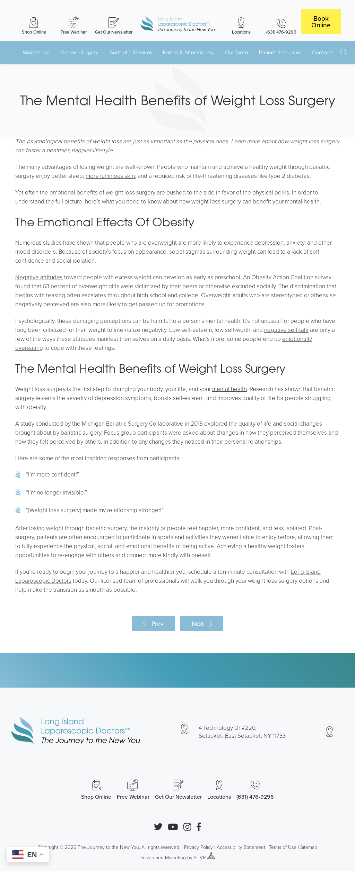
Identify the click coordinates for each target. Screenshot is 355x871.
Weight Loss (36, 52)
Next (198, 623)
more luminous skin (110, 176)
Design (146, 857)
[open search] (343, 52)
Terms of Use (282, 847)
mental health (229, 389)
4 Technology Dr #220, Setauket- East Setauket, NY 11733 (242, 732)
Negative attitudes (39, 277)
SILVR (200, 857)
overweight (162, 242)
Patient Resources (280, 52)
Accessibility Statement (241, 847)
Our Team (236, 52)
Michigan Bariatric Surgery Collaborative (132, 423)
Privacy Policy (198, 847)
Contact (322, 52)
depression (269, 242)
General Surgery (79, 52)
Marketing (175, 857)
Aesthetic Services (131, 52)
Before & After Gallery (188, 52)
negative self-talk (286, 330)
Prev (157, 623)
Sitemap (308, 847)
